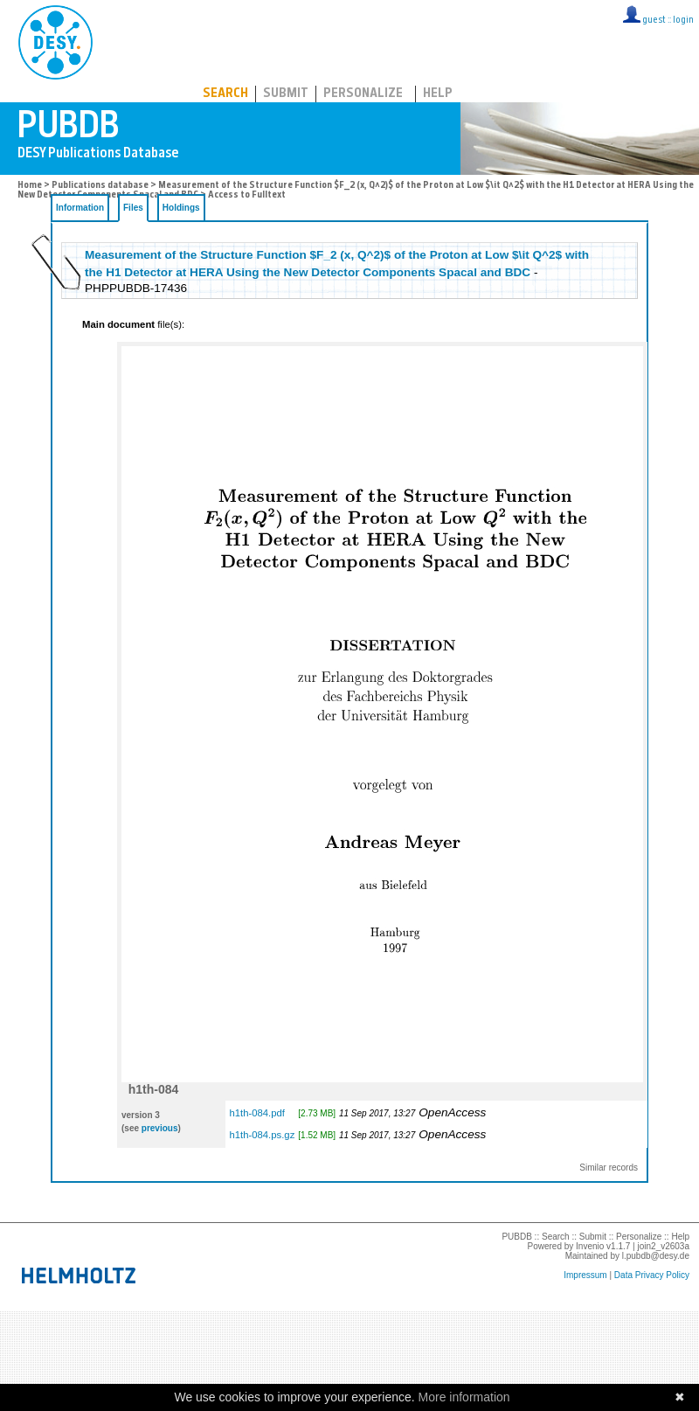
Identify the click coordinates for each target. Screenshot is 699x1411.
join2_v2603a (664, 1246)
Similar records (608, 1167)
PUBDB (132, 39)
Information (80, 207)
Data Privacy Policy (651, 1275)
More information (464, 1397)
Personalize (363, 94)
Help (438, 94)
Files (133, 207)
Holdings (181, 207)
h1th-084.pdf (257, 1113)
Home (29, 186)
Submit (285, 94)
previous (160, 1128)
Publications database (100, 186)
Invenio (590, 1246)
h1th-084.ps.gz (261, 1134)
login (683, 20)
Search (225, 94)
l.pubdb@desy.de (655, 1256)
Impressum (585, 1275)
